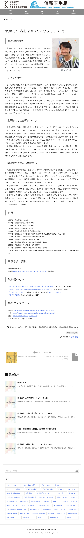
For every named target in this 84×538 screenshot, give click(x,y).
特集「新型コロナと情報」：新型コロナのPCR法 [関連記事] (37, 429)
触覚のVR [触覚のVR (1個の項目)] (51, 513)
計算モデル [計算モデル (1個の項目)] (10, 517)
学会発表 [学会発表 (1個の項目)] (72, 493)
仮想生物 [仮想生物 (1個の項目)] (29, 493)
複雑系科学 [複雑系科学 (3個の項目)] (73, 509)
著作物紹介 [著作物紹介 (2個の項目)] (47, 509)
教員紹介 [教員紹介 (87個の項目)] (74, 497)
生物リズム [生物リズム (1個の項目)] (56, 501)
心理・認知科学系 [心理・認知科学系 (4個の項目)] (30, 497)
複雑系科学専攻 (52, 327)
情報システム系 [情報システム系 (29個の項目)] (62, 497)
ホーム (8, 20)
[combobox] (42, 471)
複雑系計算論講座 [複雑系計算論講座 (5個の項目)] (38, 513)
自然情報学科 (63, 327)
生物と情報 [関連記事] (22, 382)
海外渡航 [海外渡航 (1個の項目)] (46, 501)
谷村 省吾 (74, 337)
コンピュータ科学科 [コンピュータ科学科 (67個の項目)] (13, 489)
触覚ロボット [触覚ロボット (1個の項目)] (72, 513)
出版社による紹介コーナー (56, 292)
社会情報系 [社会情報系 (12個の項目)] (58, 505)
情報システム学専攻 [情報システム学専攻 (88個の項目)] (46, 497)
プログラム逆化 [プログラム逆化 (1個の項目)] (47, 489)
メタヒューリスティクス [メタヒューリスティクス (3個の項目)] (66, 489)
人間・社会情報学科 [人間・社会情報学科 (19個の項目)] (13, 493)
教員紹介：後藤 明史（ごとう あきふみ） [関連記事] (35, 444)
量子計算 (28, 327)
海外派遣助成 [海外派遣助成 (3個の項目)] (35, 501)
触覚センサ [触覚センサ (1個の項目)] (61, 513)
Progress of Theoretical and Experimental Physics (30, 271)
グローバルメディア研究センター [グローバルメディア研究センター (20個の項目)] (52, 485)
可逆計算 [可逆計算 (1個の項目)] (61, 493)
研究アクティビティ (17, 327)
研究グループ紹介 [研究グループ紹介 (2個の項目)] (28, 505)
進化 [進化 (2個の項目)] (39, 517)
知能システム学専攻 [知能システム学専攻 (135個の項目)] (70, 501)
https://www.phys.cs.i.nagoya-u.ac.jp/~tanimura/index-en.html (33, 313)
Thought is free (53, 533)
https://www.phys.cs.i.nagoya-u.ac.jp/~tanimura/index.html (34, 310)
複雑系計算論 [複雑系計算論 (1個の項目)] (24, 513)
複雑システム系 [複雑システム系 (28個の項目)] (59, 509)
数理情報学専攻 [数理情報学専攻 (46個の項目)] (12, 501)
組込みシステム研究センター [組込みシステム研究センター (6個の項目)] (16, 509)
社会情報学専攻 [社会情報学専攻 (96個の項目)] (44, 505)
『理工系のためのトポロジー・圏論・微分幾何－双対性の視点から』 (32, 287)
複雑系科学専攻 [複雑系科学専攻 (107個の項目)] (12, 513)
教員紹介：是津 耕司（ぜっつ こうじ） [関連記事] (33, 398)
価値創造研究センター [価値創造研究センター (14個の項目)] (44, 493)
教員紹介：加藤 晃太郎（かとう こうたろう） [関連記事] (37, 413)
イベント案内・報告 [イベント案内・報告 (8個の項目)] (28, 485)
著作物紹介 (42, 327)
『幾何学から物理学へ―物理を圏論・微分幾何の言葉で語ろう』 (30, 289)
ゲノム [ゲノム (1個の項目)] (72, 485)
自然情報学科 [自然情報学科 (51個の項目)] (34, 509)
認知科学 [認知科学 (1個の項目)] (26, 517)
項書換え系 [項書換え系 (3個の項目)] (54, 517)
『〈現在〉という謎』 (16, 292)
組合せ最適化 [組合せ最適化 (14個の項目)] (71, 505)
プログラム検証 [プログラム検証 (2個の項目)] (31, 489)
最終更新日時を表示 (72, 333)
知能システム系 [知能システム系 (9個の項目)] (12, 505)
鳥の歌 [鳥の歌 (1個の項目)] (69, 517)
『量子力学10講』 (14, 295)
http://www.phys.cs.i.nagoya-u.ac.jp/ (25, 316)
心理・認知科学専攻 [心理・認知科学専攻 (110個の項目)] (13, 497)
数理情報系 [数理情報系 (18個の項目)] (24, 501)
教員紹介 (35, 327)
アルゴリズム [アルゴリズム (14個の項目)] (11, 485)
